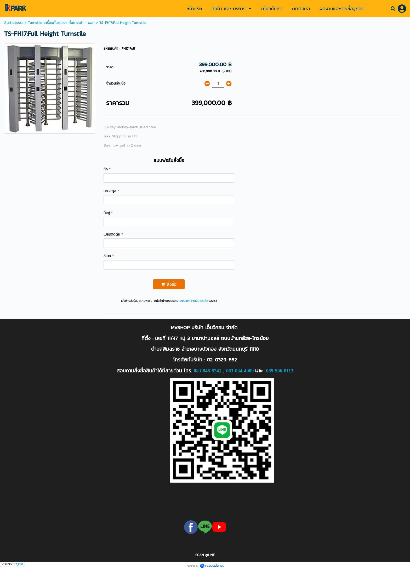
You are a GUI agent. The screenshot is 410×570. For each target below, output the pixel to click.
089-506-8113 (279, 370)
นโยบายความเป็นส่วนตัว (193, 301)
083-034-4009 (240, 370)
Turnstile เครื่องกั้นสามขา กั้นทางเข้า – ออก (61, 22)
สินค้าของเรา (13, 22)
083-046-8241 (207, 370)
